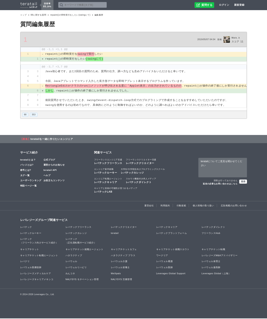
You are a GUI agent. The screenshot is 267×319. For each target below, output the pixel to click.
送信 (243, 182)
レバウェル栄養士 (120, 268)
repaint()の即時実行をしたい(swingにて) (70, 15)
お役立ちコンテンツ (54, 181)
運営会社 (149, 206)
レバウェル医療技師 (30, 268)
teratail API (50, 170)
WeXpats (116, 274)
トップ (23, 15)
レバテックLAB (115, 190)
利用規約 (165, 206)
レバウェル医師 (164, 268)
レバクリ (25, 262)
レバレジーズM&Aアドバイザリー (220, 256)
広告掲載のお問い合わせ (234, 206)
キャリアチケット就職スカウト (172, 250)
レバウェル (72, 262)
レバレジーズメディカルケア (35, 274)
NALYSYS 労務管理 (121, 280)
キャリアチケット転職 (213, 250)
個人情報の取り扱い (203, 206)
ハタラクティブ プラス (123, 256)
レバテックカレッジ (143, 171)
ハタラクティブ (74, 256)
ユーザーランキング (30, 181)
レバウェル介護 (119, 262)
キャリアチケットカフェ (124, 250)
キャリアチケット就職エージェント (84, 250)
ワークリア (162, 256)
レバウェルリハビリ (76, 268)
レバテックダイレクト (141, 181)
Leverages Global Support (171, 274)
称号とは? (25, 170)
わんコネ (70, 274)
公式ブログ (49, 160)
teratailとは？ (28, 160)
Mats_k (236, 37)
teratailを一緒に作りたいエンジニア (51, 139)
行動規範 (181, 206)
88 (25, 115)
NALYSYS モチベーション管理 (82, 280)
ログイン (224, 4)
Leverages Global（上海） (216, 274)
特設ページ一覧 (28, 186)
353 (34, 115)
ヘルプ (47, 175)
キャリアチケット (29, 250)
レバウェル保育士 (211, 262)
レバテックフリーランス (108, 161)
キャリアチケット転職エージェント (39, 256)
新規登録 (239, 4)
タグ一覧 (25, 175)
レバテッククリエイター (141, 161)
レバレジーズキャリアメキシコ (36, 280)
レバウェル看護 (164, 262)
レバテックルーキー (105, 171)
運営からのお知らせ (54, 165)
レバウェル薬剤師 (211, 268)
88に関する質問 (38, 15)
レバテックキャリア (108, 181)
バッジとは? (27, 165)
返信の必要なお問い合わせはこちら (220, 184)
